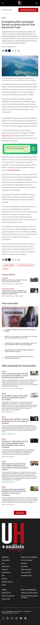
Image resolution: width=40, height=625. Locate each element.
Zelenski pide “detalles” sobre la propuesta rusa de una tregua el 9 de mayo (15, 421)
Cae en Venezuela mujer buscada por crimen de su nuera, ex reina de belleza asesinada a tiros (15, 375)
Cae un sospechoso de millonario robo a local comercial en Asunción (18, 357)
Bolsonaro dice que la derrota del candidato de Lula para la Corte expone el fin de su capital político (15, 467)
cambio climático (14, 170)
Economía (5, 278)
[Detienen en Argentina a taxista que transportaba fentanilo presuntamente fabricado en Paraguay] (34, 441)
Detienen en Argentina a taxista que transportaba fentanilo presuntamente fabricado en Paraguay (15, 444)
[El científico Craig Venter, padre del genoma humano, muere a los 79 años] (34, 395)
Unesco (19, 126)
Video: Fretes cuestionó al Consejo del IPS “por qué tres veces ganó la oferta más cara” (20, 337)
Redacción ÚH (19, 283)
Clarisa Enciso (19, 296)
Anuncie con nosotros (29, 557)
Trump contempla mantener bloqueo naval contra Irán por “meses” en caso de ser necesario (14, 492)
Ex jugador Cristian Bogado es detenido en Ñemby (20, 330)
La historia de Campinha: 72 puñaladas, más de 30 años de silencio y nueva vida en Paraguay (20, 344)
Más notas (20, 513)
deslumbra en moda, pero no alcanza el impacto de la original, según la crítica (14, 292)
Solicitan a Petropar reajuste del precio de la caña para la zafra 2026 (14, 280)
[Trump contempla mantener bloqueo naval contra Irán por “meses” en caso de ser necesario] (34, 488)
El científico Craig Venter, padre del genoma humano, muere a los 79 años (15, 398)
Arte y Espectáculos (8, 289)
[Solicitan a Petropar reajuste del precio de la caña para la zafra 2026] (34, 279)
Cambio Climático (9, 265)
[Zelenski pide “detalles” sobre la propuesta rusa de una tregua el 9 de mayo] (34, 418)
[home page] (20, 3)
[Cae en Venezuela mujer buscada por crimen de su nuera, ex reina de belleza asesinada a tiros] (34, 373)
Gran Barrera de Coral (25, 265)
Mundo (4, 18)
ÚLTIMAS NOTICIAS (28, 10)
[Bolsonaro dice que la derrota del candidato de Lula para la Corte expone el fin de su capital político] (34, 463)
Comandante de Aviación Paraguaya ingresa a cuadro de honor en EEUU (19, 350)
